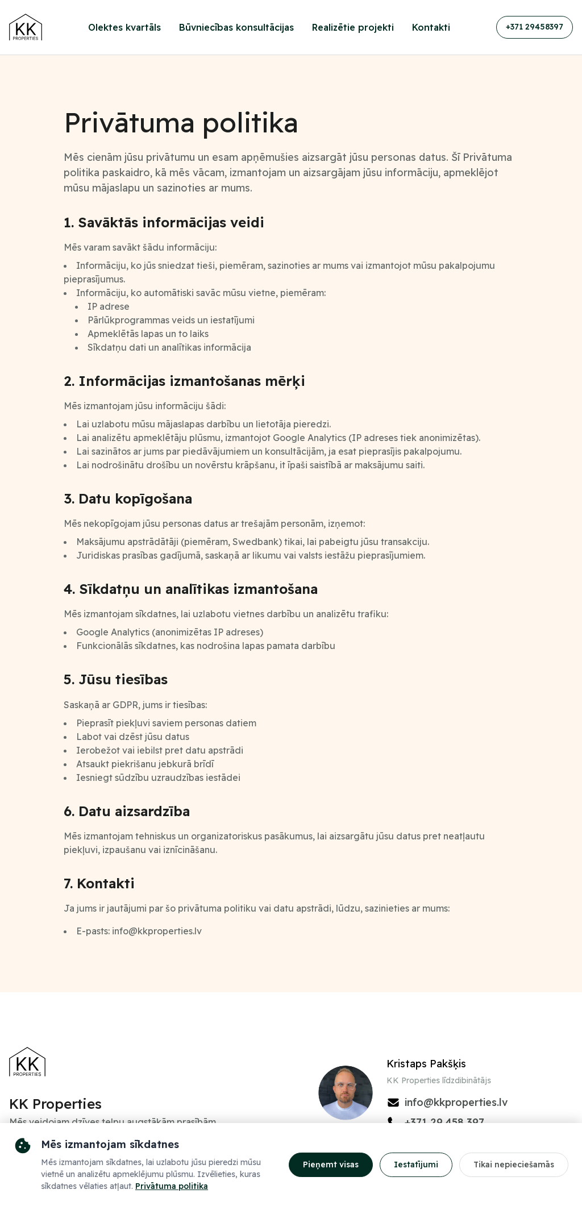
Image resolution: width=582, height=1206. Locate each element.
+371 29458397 (534, 27)
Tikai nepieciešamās (513, 1164)
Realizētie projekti (353, 27)
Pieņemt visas (331, 1164)
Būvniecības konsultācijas (236, 27)
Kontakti (431, 27)
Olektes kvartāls (124, 27)
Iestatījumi (416, 1164)
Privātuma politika (171, 1186)
